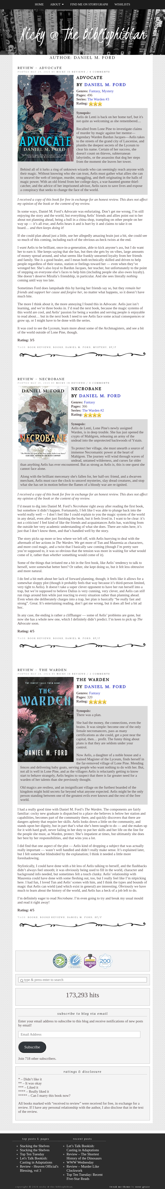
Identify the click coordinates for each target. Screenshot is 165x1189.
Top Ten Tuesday (32, 1154)
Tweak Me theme (120, 1186)
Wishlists (122, 4)
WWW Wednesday (80, 1162)
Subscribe (32, 1047)
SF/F (112, 347)
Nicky (61, 71)
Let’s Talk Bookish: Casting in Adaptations (83, 1148)
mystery (100, 347)
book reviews (39, 347)
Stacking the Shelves (35, 1146)
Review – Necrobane (41, 379)
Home (39, 4)
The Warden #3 (98, 99)
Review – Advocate (40, 68)
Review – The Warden (42, 670)
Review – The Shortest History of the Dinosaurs (84, 1156)
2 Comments (100, 674)
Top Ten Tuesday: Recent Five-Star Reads (85, 1177)
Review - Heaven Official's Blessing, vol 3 (39, 1168)
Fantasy (94, 91)
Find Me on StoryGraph (89, 4)
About (57, 4)
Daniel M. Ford (105, 84)
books (58, 347)
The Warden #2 (93, 410)
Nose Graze (142, 1186)
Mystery (108, 91)
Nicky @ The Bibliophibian (83, 34)
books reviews (52, 917)
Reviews (78, 71)
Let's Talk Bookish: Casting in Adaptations (36, 1160)
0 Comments (100, 71)
